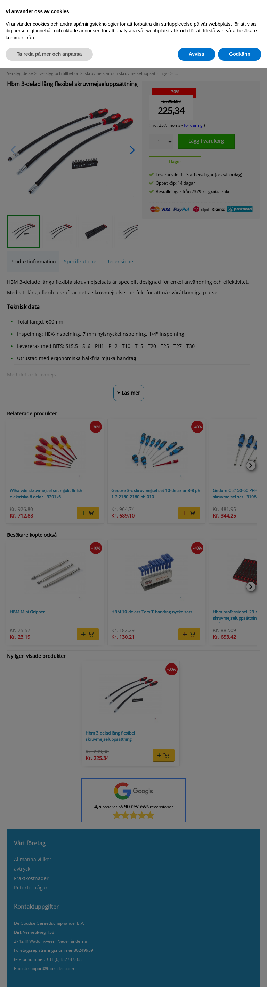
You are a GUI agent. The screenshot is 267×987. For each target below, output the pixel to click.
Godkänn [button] (239, 54)
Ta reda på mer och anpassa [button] (49, 54)
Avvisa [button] (196, 54)
